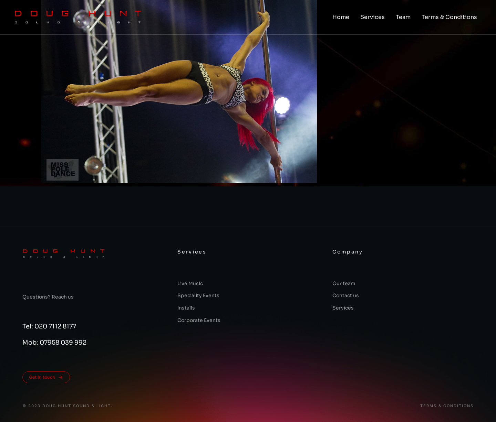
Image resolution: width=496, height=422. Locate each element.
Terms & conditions (447, 406)
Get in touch (46, 377)
